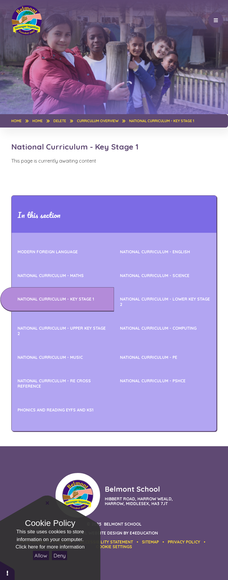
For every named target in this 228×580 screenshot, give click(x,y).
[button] (114, 546)
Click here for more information (50, 547)
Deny (59, 555)
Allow (40, 555)
